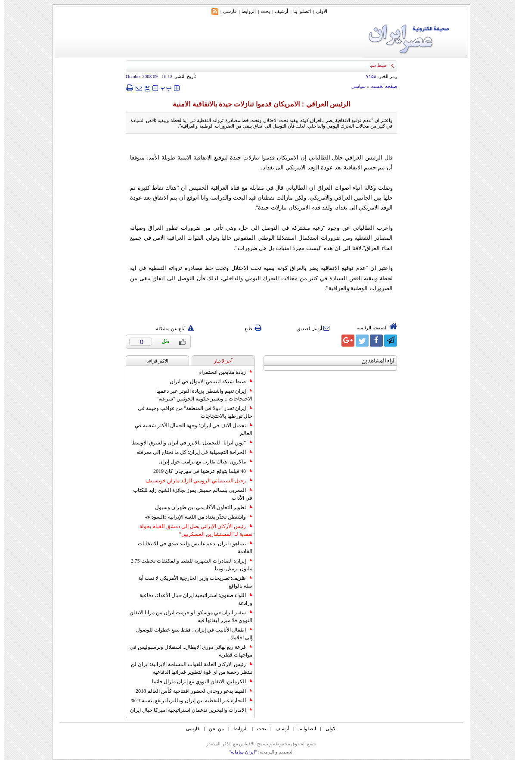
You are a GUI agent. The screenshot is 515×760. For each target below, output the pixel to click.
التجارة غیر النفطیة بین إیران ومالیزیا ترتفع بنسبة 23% (187, 700)
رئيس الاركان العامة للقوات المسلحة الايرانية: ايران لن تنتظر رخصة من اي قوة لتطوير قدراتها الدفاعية (187, 668)
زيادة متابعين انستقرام (221, 372)
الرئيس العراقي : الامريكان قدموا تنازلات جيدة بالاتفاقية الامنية (257, 104)
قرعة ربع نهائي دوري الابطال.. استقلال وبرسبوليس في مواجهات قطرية (187, 651)
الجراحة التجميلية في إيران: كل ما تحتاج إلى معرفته (190, 452)
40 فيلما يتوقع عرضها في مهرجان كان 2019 (198, 471)
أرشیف (277, 11)
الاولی (317, 11)
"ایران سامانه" (239, 751)
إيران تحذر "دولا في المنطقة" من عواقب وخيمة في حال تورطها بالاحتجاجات (191, 412)
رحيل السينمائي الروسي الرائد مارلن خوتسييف (195, 481)
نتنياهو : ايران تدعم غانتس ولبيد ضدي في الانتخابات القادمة (191, 547)
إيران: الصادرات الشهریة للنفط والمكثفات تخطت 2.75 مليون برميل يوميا (187, 565)
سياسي (354, 86)
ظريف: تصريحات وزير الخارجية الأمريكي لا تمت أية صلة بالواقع (191, 582)
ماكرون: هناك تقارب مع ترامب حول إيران (201, 462)
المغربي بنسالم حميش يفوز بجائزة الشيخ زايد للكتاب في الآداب (188, 494)
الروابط (245, 11)
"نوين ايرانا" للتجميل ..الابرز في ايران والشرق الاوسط (188, 443)
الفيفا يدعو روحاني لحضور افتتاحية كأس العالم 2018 (190, 691)
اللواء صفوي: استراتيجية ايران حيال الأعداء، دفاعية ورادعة (192, 599)
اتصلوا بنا (298, 11)
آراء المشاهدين (374, 361)
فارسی (226, 11)
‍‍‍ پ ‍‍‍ (162, 88)
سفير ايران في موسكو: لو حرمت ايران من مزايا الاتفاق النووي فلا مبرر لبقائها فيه (187, 616)
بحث (261, 11)
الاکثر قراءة (153, 360)
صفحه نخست (379, 86)
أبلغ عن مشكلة (171, 328)
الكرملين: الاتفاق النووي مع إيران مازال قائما (198, 682)
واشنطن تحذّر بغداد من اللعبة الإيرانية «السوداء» (194, 517)
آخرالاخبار (219, 360)
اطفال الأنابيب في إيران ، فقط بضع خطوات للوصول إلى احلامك (190, 634)
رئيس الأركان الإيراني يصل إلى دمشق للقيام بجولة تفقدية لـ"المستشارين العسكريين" (192, 530)
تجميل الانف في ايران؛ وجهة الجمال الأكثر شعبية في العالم (189, 429)
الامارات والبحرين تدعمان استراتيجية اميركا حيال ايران (187, 710)
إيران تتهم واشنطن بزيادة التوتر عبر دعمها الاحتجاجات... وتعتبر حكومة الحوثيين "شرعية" (200, 395)
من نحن (212, 728)
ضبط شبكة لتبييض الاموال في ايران (207, 381)
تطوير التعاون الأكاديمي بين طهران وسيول (199, 507)
